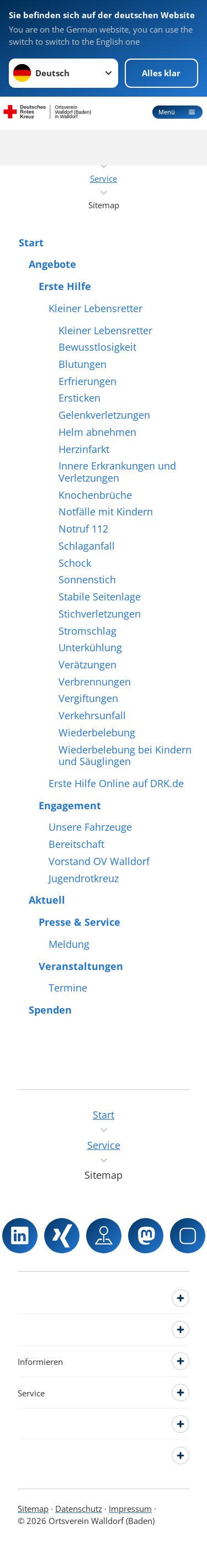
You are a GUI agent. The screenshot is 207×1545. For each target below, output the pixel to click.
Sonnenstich (87, 580)
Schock (75, 563)
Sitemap (33, 1508)
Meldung (69, 944)
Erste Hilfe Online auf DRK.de (116, 784)
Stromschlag (87, 631)
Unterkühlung (90, 648)
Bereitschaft (76, 845)
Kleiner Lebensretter (95, 309)
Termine (68, 988)
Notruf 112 (83, 529)
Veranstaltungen (81, 967)
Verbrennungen (95, 682)
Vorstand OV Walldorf (99, 862)
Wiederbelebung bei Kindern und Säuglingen (125, 756)
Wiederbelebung (97, 733)
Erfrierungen (87, 382)
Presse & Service (79, 922)
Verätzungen (87, 665)
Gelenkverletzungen (104, 415)
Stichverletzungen (100, 614)
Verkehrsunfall (92, 716)
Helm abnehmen (97, 432)
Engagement (70, 806)
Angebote (52, 265)
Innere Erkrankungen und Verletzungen (117, 472)
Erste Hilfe (65, 287)
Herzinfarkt (84, 450)
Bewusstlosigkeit (97, 347)
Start (31, 243)
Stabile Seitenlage (100, 597)
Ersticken (79, 398)
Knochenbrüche (95, 495)
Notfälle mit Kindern (106, 512)
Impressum (130, 1508)
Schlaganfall (87, 546)
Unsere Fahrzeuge (90, 827)
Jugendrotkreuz (84, 879)
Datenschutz (78, 1508)
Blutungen (83, 364)
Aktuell (47, 900)
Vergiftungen (88, 699)
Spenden (50, 1010)
